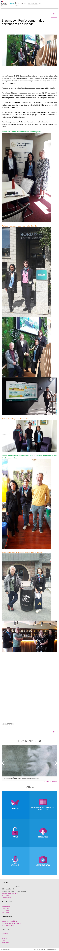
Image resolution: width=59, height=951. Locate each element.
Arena (3, 936)
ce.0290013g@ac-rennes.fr (10, 893)
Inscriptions (5, 908)
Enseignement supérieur (9, 921)
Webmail (4, 938)
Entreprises (5, 942)
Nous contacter (6, 898)
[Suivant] (55, 762)
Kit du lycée (5, 910)
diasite (55, 949)
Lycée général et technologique (11, 923)
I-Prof (3, 940)
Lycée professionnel (8, 925)
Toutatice (5, 934)
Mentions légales (5, 949)
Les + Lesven (5, 912)
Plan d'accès (5, 895)
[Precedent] (3, 762)
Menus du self (6, 906)
